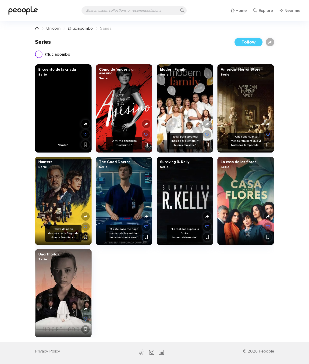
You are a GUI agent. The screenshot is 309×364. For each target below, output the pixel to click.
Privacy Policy (47, 351)
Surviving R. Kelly (174, 162)
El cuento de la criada (57, 69)
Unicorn (53, 28)
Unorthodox (48, 254)
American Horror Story (240, 69)
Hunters (45, 162)
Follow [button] (249, 42)
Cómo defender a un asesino (117, 71)
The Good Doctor (114, 162)
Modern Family (172, 69)
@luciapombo (80, 28)
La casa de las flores (238, 162)
